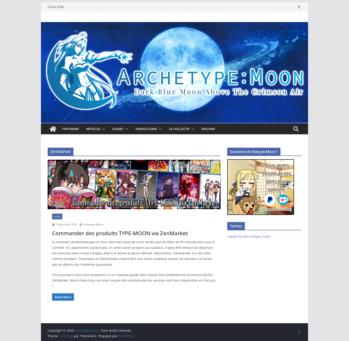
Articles (93, 129)
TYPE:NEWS (70, 129)
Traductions (146, 129)
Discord (208, 129)
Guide (57, 216)
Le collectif (179, 129)
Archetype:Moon (93, 224)
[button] (102, 129)
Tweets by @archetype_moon (249, 236)
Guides (117, 129)
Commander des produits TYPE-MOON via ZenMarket (120, 233)
